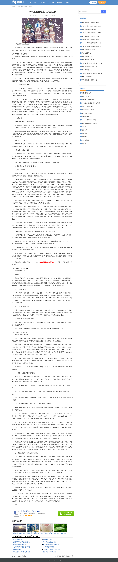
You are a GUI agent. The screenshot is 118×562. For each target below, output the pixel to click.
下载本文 (52, 15)
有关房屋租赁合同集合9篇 (89, 29)
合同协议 (51, 2)
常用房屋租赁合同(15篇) (88, 49)
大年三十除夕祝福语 (87, 106)
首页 (29, 2)
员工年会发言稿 (17, 539)
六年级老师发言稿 (48, 547)
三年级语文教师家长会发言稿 (51, 549)
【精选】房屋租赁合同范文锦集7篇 (91, 26)
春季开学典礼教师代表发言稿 (21, 542)
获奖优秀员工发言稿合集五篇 (21, 552)
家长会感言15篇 (86, 116)
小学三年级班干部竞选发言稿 (21, 547)
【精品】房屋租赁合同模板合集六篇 (92, 73)
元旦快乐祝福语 (86, 96)
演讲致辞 (59, 2)
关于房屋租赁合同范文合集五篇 (90, 36)
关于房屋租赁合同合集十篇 (89, 80)
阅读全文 (47, 15)
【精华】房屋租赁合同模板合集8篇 (91, 46)
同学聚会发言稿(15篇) (49, 542)
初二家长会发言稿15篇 (88, 109)
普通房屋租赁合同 (87, 70)
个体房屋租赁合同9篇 (88, 59)
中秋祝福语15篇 (86, 93)
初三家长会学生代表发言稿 (51, 544)
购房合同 (84, 130)
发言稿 (30, 6)
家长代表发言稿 (47, 539)
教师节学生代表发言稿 (49, 552)
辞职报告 (84, 126)
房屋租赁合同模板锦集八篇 (89, 66)
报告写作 (43, 2)
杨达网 (55, 560)
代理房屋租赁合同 (87, 76)
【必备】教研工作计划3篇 (89, 120)
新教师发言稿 (17, 549)
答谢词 (84, 143)
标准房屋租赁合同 (87, 56)
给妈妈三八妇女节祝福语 (89, 99)
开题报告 (84, 136)
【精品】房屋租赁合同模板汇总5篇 (91, 33)
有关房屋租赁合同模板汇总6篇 (90, 22)
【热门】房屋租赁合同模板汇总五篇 (92, 63)
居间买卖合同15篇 (87, 113)
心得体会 (84, 133)
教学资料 (66, 2)
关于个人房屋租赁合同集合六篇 (90, 39)
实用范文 (36, 2)
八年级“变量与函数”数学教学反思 (91, 103)
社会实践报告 (85, 140)
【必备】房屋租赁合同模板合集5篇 (91, 43)
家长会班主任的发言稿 (19, 544)
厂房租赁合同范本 (87, 53)
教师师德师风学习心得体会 (89, 123)
